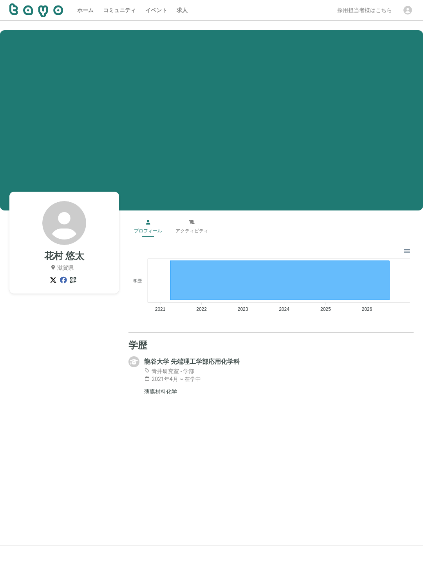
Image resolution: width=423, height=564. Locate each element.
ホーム (85, 10)
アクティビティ (191, 227)
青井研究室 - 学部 (169, 371)
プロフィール (148, 227)
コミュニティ (119, 10)
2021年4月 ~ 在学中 (172, 379)
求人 (182, 10)
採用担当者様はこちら (364, 10)
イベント (156, 10)
